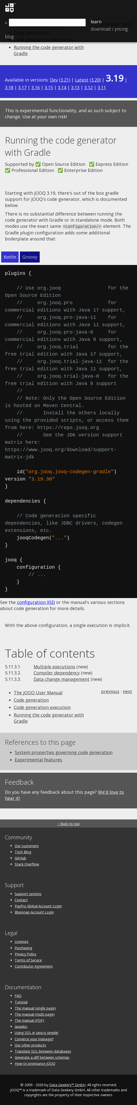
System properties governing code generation (63, 752)
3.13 (75, 87)
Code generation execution (42, 707)
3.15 (49, 87)
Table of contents (50, 653)
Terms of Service (28, 959)
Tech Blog (23, 851)
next (127, 691)
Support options (28, 893)
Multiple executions (54, 666)
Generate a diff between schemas (42, 1057)
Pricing (109, 29)
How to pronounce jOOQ (35, 1063)
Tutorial (21, 1001)
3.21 (65, 80)
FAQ (18, 995)
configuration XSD (36, 602)
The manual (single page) (35, 1007)
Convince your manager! (34, 1038)
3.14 (62, 87)
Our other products (30, 1044)
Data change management (61, 679)
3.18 (9, 87)
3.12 (88, 87)
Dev (54, 80)
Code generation (31, 700)
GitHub (20, 857)
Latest (81, 80)
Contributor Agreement (34, 966)
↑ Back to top (68, 823)
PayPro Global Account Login (38, 905)
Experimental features (38, 759)
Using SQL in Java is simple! (36, 1032)
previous (110, 691)
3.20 (95, 80)
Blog (9, 36)
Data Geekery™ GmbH (67, 1084)
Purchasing (23, 947)
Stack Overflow (27, 864)
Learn (96, 21)
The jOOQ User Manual (38, 692)
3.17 (22, 87)
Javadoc (21, 1026)
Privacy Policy (25, 953)
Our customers (27, 845)
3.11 (102, 87)
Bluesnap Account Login (34, 912)
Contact (21, 899)
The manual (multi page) (35, 1013)
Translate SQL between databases (43, 1050)
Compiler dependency (57, 672)
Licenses (21, 941)
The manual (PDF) (29, 1020)
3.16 (35, 87)
